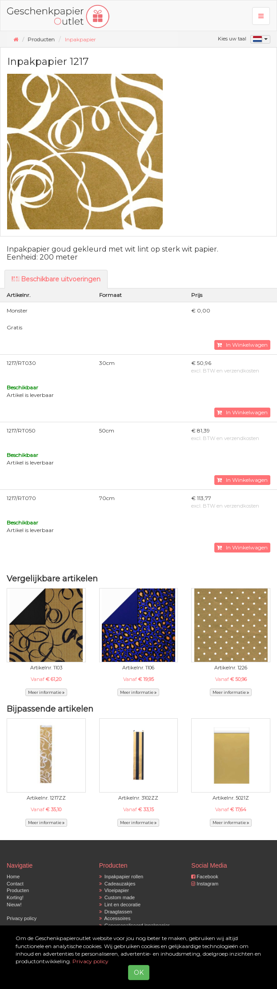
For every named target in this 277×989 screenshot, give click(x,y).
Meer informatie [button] (46, 692)
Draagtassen (115, 911)
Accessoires (115, 918)
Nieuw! (14, 904)
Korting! (15, 897)
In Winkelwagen (242, 344)
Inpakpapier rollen (121, 876)
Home (13, 876)
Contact (15, 883)
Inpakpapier (80, 39)
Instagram (204, 883)
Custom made (117, 897)
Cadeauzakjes (117, 883)
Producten (18, 890)
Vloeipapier (114, 890)
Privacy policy (21, 918)
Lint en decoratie (120, 904)
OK (139, 973)
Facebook (204, 876)
